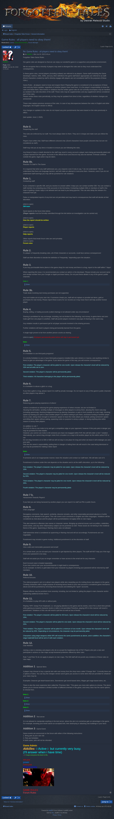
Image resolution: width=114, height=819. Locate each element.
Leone (12, 42)
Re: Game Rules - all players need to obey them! (45, 51)
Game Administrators (21, 42)
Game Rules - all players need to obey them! (26, 39)
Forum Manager (33, 42)
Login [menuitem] (107, 26)
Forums (8, 26)
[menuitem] (103, 26)
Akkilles (5, 62)
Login (6, 30)
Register (14, 30)
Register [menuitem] (111, 26)
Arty (53, 812)
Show (28, 284)
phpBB (50, 810)
